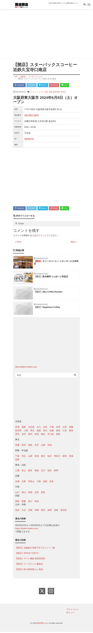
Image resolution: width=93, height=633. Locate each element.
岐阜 (30, 471)
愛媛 (24, 502)
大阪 (46, 92)
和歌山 (31, 482)
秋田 (24, 446)
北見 (45, 428)
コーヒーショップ (36, 92)
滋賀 (45, 482)
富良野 (18, 431)
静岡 (56, 471)
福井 (49, 471)
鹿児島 (63, 511)
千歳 (52, 428)
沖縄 (37, 511)
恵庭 (39, 431)
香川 (30, 502)
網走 (43, 435)
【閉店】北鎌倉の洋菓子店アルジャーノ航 (35, 549)
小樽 (26, 431)
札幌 (52, 431)
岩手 (37, 446)
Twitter (32, 85)
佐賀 (17, 511)
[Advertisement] (46, 34)
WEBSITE (29, 139)
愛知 (37, 471)
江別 (64, 431)
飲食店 (63, 92)
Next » (74, 242)
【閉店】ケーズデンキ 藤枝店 (29, 565)
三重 (17, 471)
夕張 (64, 428)
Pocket (55, 85)
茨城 (71, 457)
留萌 (71, 431)
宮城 (49, 446)
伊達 (17, 428)
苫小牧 (50, 435)
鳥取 (43, 493)
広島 (37, 493)
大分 (24, 511)
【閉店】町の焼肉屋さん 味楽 (29, 570)
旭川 (45, 431)
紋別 (37, 435)
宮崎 (30, 511)
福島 (30, 446)
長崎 (56, 511)
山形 (43, 446)
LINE (67, 85)
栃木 (49, 457)
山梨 (30, 457)
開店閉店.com (42, 624)
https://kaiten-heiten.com (26, 529)
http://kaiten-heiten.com (26, 368)
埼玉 (24, 457)
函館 (24, 428)
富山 (24, 471)
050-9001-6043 (31, 115)
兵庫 (24, 482)
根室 (58, 431)
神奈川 (57, 457)
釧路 (58, 435)
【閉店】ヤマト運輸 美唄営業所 (30, 559)
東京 (43, 457)
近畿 (50, 92)
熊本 (43, 511)
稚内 (30, 435)
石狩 (24, 435)
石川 (43, 471)
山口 (17, 493)
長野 (17, 460)
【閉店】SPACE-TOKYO (27, 554)
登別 (17, 435)
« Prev (18, 242)
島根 (30, 493)
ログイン (40, 236)
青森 (17, 446)
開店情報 (56, 92)
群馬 (64, 457)
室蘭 (71, 428)
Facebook (19, 85)
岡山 (24, 493)
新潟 (37, 457)
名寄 (58, 428)
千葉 (17, 457)
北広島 (31, 428)
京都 (17, 482)
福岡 (49, 511)
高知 (37, 502)
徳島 (17, 502)
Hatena (44, 85)
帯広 (32, 431)
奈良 (52, 482)
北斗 (39, 428)
